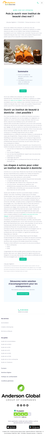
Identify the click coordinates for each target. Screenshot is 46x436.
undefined (23, 91)
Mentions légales (6, 372)
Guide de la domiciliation (8, 341)
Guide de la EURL (6, 356)
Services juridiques (6, 331)
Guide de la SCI (5, 350)
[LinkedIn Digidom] (18, 405)
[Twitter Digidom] (27, 405)
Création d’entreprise (7, 327)
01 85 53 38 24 (23, 310)
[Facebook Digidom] (24, 405)
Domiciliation (5, 322)
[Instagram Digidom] (21, 405)
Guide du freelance (6, 362)
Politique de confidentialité (9, 376)
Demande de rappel (23, 293)
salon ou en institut (16, 100)
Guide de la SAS (5, 347)
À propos (3, 368)
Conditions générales (7, 381)
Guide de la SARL (6, 353)
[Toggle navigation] (42, 2)
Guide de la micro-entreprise (9, 359)
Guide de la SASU (6, 344)
